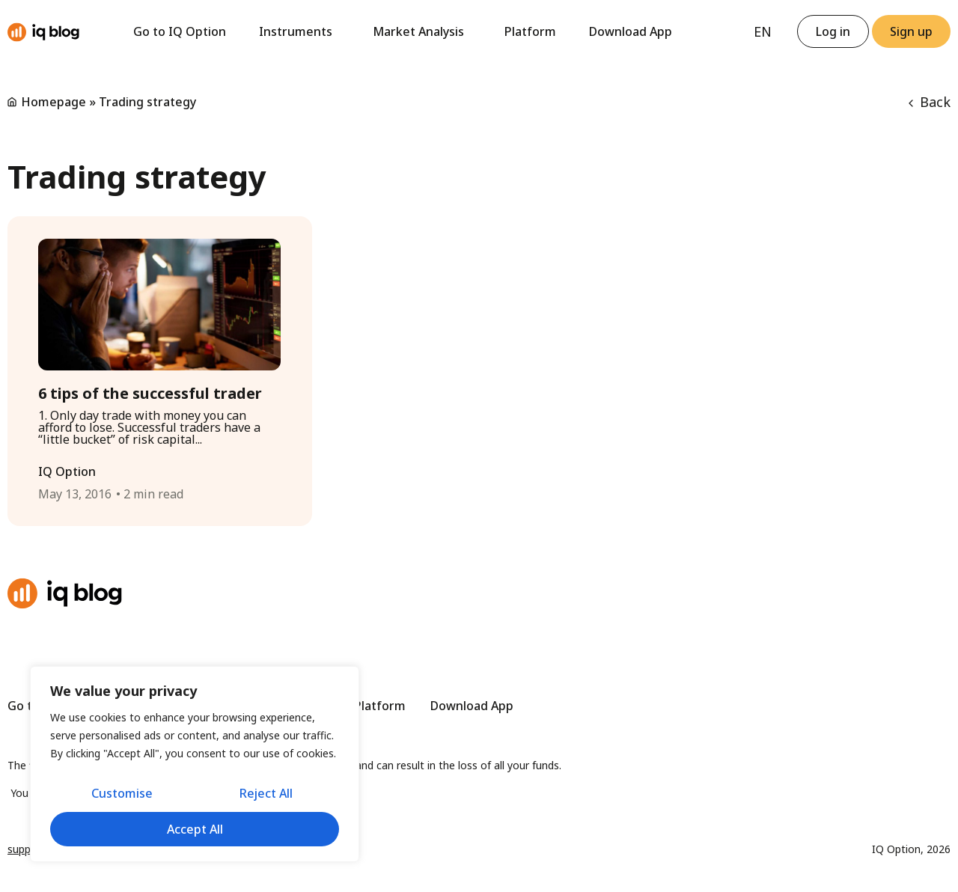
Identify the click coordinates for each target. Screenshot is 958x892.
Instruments (299, 31)
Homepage (53, 102)
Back (930, 102)
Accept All (195, 829)
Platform (530, 31)
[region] (194, 765)
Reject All (266, 794)
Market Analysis (422, 31)
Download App (630, 31)
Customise (121, 794)
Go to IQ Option (179, 31)
